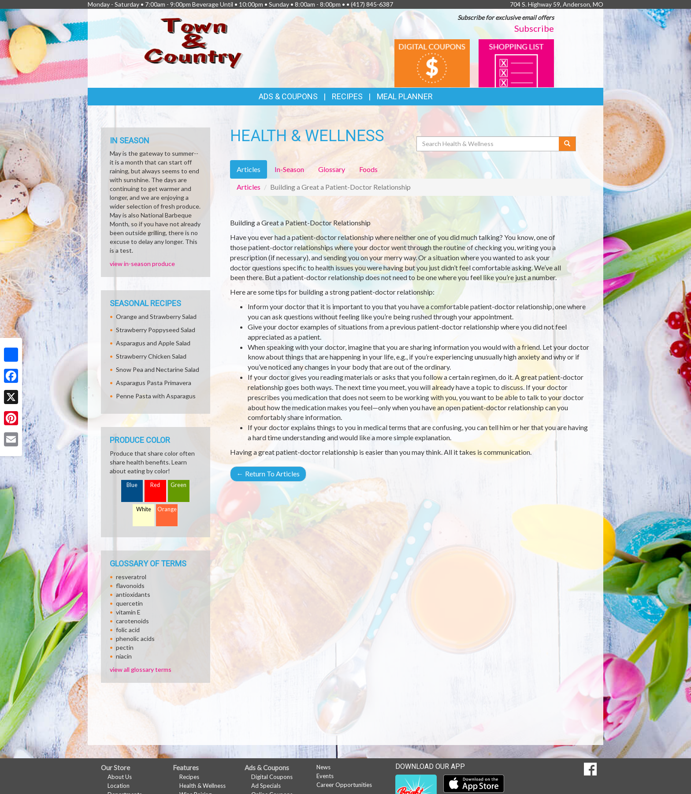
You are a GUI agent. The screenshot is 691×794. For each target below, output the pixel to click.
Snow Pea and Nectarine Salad (157, 369)
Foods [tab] (368, 169)
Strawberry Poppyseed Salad (155, 329)
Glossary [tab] (331, 169)
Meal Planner (405, 96)
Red (155, 485)
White (143, 509)
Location (119, 785)
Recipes (347, 96)
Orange (167, 509)
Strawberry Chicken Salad (151, 356)
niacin (124, 656)
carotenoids (132, 621)
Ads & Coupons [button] (288, 96)
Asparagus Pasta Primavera (153, 382)
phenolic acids (135, 638)
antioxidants (133, 594)
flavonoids (130, 585)
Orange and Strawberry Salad (156, 316)
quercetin (129, 603)
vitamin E (128, 612)
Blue (131, 485)
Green (178, 485)
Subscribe (534, 28)
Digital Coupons (272, 776)
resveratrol (131, 577)
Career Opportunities (344, 784)
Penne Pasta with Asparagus (156, 396)
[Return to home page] (194, 42)
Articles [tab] (248, 169)
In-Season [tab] (289, 169)
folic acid (128, 629)
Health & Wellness (202, 785)
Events (325, 775)
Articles (248, 187)
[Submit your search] (567, 143)
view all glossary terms (140, 669)
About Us (120, 776)
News (323, 767)
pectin (125, 647)
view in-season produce (142, 263)
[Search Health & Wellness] (488, 143)
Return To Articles (268, 473)
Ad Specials (266, 785)
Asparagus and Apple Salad (153, 343)
